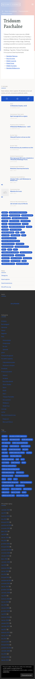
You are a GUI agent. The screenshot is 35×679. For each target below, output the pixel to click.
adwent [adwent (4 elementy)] (4, 212)
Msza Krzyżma (10, 58)
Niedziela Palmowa (11, 56)
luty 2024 (4, 519)
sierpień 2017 (5, 623)
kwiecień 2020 (5, 599)
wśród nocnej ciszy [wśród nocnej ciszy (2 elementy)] (8, 263)
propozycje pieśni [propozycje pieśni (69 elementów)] (7, 246)
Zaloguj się (4, 275)
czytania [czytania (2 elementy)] (4, 221)
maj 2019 (4, 614)
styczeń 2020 (5, 608)
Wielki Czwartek (11, 61)
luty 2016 (4, 654)
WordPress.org (6, 287)
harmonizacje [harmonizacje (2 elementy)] (25, 221)
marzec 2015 (5, 660)
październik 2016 (6, 648)
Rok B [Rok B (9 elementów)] (9, 249)
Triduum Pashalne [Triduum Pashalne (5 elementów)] (26, 252)
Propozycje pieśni (23, 11)
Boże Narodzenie (8, 381)
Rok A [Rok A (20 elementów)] (4, 249)
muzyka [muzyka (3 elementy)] (29, 226)
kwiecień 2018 (5, 617)
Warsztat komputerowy (21, 201)
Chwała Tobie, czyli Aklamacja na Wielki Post (20, 179)
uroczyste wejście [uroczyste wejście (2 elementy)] (7, 255)
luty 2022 (4, 574)
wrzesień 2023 (5, 528)
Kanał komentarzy (6, 283)
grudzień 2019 (5, 611)
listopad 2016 (5, 644)
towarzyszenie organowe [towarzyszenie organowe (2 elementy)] (10, 252)
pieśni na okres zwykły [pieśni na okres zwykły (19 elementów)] (9, 238)
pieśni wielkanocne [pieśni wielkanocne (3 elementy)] (8, 244)
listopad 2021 (5, 577)
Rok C (4, 394)
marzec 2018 (5, 620)
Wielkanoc (22, 124)
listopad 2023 (5, 522)
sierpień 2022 (5, 556)
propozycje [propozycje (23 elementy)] (19, 244)
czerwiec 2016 (5, 651)
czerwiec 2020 (5, 592)
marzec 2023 (5, 537)
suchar (3, 412)
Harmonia (4, 327)
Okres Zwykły (7, 384)
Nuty (19, 114)
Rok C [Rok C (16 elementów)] (15, 249)
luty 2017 (4, 638)
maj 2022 (4, 565)
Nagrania (4, 333)
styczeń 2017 (5, 641)
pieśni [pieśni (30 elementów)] (23, 235)
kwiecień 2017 (5, 632)
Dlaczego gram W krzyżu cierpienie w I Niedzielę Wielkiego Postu (22, 158)
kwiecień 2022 (5, 568)
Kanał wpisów (5, 279)
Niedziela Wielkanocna (13, 68)
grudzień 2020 (5, 589)
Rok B (11, 103)
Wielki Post (22, 177)
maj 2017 (4, 629)
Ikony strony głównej (11, 11)
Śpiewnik (5, 349)
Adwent (5, 375)
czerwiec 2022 (5, 562)
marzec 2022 (5, 571)
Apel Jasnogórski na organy (18, 116)
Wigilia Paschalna (11, 66)
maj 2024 (4, 513)
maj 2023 (4, 534)
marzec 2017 (5, 635)
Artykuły (12, 156)
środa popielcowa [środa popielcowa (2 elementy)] (22, 263)
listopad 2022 (5, 546)
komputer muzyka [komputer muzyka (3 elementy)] (14, 224)
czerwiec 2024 (5, 510)
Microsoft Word (8, 422)
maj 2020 (4, 595)
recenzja (3, 409)
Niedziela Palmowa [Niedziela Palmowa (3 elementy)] (8, 232)
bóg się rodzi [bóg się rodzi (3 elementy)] (6, 218)
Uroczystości (7, 400)
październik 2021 (6, 580)
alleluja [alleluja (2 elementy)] (4, 215)
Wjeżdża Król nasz (16, 191)
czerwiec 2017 (5, 626)
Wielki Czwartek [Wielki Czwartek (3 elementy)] (16, 258)
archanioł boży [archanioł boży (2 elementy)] (15, 215)
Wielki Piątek (10, 63)
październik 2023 (6, 525)
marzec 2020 (5, 602)
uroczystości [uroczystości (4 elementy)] (20, 255)
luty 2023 (4, 540)
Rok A (4, 387)
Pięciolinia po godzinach (11, 4)
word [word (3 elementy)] (24, 261)
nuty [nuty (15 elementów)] (22, 232)
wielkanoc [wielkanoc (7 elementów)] (5, 258)
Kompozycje (13, 177)
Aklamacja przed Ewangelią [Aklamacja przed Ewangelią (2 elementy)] (18, 212)
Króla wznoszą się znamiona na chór (21, 147)
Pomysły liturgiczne (7, 355)
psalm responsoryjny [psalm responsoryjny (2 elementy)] (21, 246)
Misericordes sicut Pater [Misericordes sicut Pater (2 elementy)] (17, 226)
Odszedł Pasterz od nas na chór (20, 137)
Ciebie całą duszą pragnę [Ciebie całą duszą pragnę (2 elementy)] (20, 218)
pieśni (22, 114)
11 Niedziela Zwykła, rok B (18, 106)
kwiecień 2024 (5, 516)
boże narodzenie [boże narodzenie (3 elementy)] (27, 215)
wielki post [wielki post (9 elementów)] (5, 261)
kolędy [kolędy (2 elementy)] (4, 224)
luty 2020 (4, 605)
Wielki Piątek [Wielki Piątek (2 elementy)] (27, 258)
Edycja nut (12, 201)
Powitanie (4, 368)
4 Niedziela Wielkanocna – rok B (20, 126)
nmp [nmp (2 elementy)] (17, 232)
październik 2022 (6, 550)
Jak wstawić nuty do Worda (19, 203)
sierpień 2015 (5, 657)
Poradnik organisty (7, 358)
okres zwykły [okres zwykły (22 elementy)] (15, 235)
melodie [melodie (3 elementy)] (4, 226)
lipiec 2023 (4, 531)
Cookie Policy (6, 671)
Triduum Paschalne (8, 397)
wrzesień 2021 (5, 583)
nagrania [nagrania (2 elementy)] (5, 229)
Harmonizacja (13, 114)
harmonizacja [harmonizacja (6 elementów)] (14, 221)
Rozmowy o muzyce (8, 365)
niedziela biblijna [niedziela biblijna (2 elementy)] (15, 229)
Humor (3, 330)
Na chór (12, 135)
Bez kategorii (5, 324)
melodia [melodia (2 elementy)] (25, 224)
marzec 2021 (5, 586)
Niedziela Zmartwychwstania (19, 168)
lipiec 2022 (4, 559)
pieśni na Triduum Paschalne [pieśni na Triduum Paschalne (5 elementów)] (10, 241)
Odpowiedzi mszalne (9, 362)
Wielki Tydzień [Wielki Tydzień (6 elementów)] (15, 261)
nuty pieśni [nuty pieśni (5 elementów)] (5, 235)
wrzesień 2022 (5, 553)
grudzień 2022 (5, 543)
